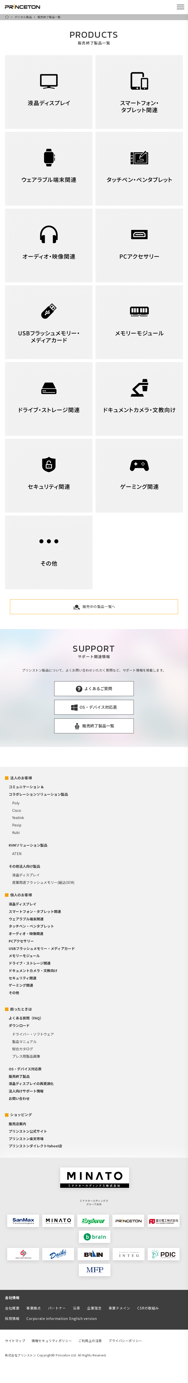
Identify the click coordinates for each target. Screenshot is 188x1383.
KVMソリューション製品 (28, 845)
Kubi (16, 832)
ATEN (16, 853)
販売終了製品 (19, 1076)
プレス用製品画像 (26, 1056)
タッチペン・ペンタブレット (31, 926)
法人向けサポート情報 (26, 1090)
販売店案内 (17, 1123)
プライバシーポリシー (125, 1340)
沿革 (76, 1308)
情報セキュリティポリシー (52, 1340)
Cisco (16, 810)
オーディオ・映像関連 (26, 933)
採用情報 (12, 1318)
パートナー (57, 1308)
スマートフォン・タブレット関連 (35, 911)
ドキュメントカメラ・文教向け (33, 970)
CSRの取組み (148, 1308)
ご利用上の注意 (90, 1340)
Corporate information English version (61, 1318)
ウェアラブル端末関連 (26, 918)
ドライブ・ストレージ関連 (29, 963)
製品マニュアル (24, 1041)
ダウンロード (19, 1025)
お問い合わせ (19, 1098)
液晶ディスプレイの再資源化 (31, 1083)
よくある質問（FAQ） (26, 1017)
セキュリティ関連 (22, 977)
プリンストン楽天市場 (26, 1138)
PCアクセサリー (21, 940)
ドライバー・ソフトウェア (33, 1034)
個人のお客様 (21, 894)
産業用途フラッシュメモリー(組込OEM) (43, 882)
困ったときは (21, 1009)
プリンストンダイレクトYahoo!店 (35, 1145)
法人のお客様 (21, 777)
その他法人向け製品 (24, 866)
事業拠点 (33, 1308)
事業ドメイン (119, 1308)
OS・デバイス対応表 (25, 1068)
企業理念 (94, 1308)
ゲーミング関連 (21, 985)
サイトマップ (15, 1340)
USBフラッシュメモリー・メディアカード (42, 948)
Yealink (18, 817)
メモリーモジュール (24, 955)
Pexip (16, 824)
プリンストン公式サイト (28, 1131)
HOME (7, 17)
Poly (15, 802)
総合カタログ (22, 1048)
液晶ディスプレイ (26, 874)
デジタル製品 (23, 17)
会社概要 (12, 1308)
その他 (14, 992)
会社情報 (12, 1297)
